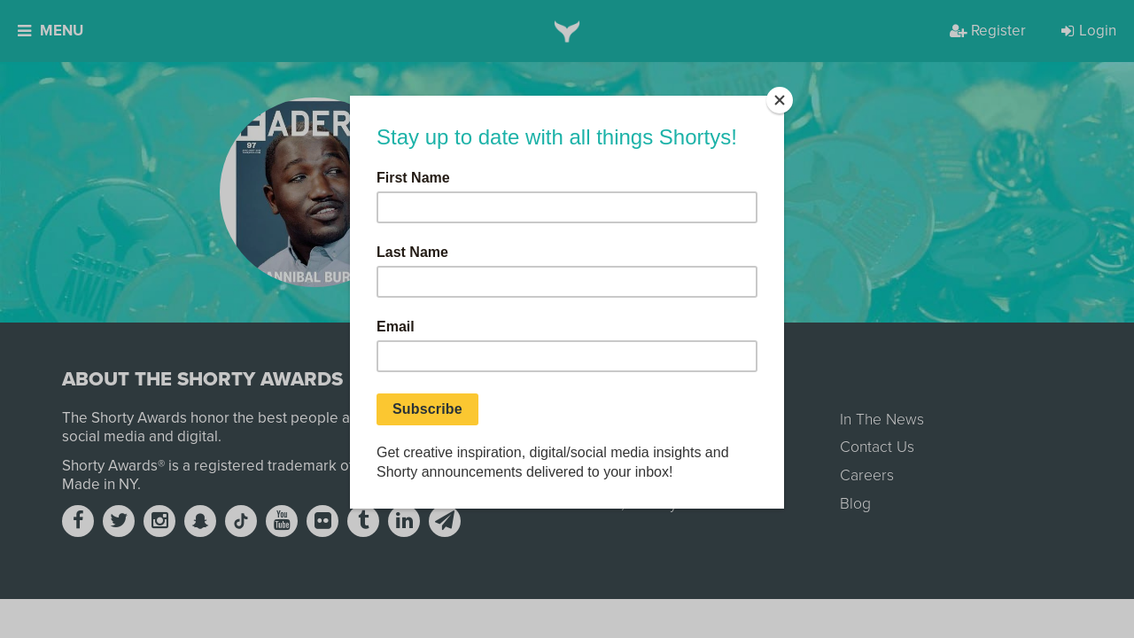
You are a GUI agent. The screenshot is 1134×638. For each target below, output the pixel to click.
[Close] (779, 100)
